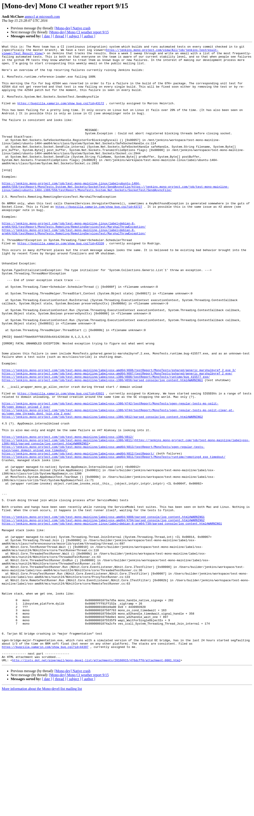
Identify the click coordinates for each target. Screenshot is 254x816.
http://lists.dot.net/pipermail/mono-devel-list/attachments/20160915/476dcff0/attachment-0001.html (96, 784)
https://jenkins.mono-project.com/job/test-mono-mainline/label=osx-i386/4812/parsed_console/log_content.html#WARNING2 (102, 491)
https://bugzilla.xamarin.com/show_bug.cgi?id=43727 (99, 239)
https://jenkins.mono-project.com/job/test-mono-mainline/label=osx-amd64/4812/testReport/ (78, 535)
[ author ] (88, 36)
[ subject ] (74, 36)
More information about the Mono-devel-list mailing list (42, 812)
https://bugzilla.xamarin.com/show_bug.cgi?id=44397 (45, 768)
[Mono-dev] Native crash (72, 28)
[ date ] (47, 36)
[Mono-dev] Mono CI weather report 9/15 (79, 32)
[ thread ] (59, 36)
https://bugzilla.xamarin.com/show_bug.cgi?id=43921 (60, 463)
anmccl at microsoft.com (42, 16)
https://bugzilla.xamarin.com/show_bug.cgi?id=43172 (60, 115)
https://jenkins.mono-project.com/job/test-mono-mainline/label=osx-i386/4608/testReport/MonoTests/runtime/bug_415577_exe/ (106, 443)
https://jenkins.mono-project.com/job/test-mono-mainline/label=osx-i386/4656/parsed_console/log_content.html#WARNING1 (102, 447)
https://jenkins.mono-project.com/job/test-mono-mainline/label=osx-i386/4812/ (68, 515)
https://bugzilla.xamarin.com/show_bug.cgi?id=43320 (60, 283)
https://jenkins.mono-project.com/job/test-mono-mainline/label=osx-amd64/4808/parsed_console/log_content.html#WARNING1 (103, 611)
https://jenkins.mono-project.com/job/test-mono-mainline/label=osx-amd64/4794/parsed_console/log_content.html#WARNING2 (103, 615)
